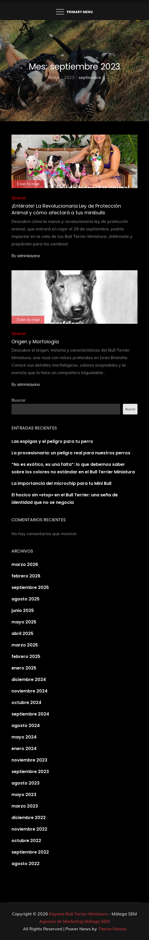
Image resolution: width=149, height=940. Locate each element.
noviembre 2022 (29, 829)
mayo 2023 (23, 794)
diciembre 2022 (28, 818)
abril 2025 (22, 633)
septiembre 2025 (30, 587)
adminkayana (28, 255)
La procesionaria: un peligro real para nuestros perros (70, 453)
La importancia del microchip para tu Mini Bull (61, 483)
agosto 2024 (25, 725)
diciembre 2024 (28, 679)
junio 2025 (22, 610)
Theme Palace (112, 928)
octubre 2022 (26, 841)
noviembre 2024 (29, 691)
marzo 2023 (24, 806)
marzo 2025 (24, 645)
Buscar (18, 400)
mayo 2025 (23, 622)
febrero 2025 (25, 656)
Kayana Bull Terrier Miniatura (78, 913)
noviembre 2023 (29, 760)
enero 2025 (23, 668)
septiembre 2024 (30, 714)
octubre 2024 (26, 702)
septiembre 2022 (30, 852)
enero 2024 (24, 748)
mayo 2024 (24, 737)
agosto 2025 (25, 599)
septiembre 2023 (30, 771)
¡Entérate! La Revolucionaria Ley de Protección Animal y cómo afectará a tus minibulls (66, 209)
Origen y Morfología (35, 341)
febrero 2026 (25, 576)
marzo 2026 (24, 564)
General (18, 198)
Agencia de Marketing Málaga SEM (74, 921)
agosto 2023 (25, 783)
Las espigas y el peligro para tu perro (52, 441)
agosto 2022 (25, 864)
